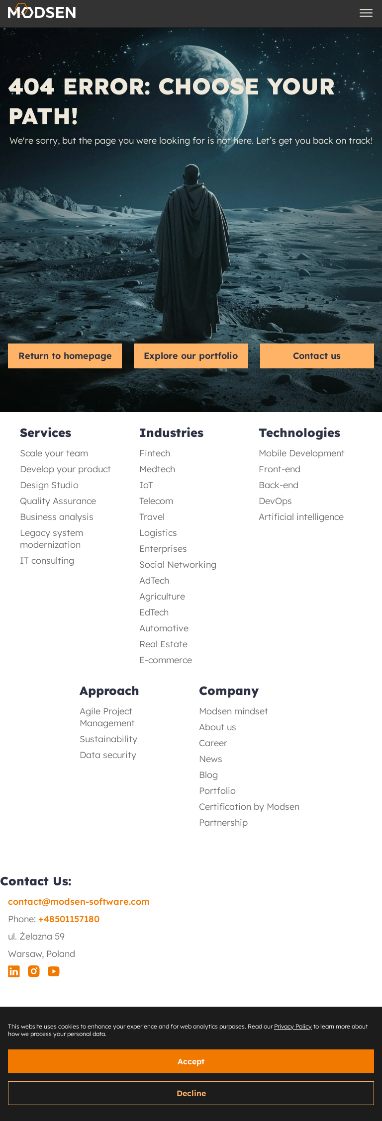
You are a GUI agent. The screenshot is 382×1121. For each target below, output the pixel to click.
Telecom (156, 501)
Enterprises (163, 548)
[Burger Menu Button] (366, 13)
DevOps (275, 501)
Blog (208, 774)
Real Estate (163, 644)
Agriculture (162, 596)
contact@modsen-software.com (79, 901)
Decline (191, 1093)
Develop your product (65, 469)
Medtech (157, 469)
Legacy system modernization (51, 538)
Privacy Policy (293, 1026)
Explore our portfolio (191, 355)
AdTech (154, 580)
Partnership (223, 822)
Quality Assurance (58, 501)
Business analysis (57, 516)
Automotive (164, 628)
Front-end (279, 469)
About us (217, 727)
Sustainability (108, 739)
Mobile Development (302, 453)
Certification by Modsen (249, 806)
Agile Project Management (107, 717)
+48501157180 (68, 919)
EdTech (154, 612)
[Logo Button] (42, 13)
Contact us (317, 355)
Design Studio (49, 485)
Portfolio (217, 790)
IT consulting (47, 560)
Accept (191, 1061)
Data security (108, 755)
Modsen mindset (233, 711)
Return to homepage (65, 355)
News (210, 759)
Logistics (158, 532)
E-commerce (165, 660)
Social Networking (177, 564)
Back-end (278, 485)
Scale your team (54, 453)
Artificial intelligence (301, 516)
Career (213, 743)
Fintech (154, 453)
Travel (152, 516)
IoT (146, 485)
